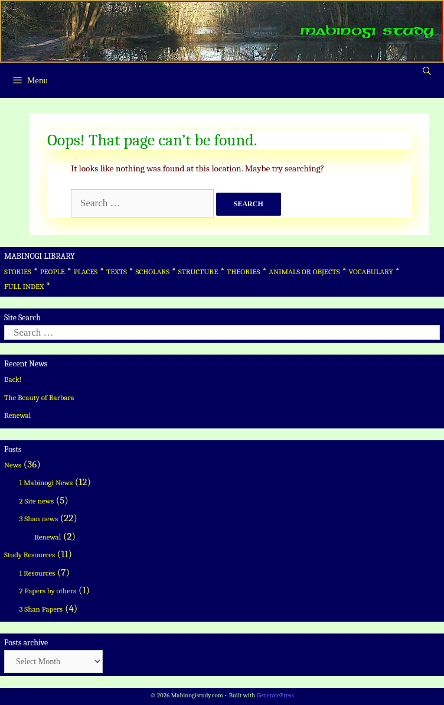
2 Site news (36, 500)
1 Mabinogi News (46, 482)
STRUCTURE (198, 271)
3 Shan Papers (41, 609)
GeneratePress (275, 695)
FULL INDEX (24, 286)
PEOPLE (52, 271)
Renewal (17, 415)
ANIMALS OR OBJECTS (304, 271)
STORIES (17, 271)
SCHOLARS (152, 271)
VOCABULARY (371, 271)
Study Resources (29, 554)
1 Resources (37, 572)
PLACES (86, 271)
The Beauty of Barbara (39, 397)
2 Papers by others (48, 590)
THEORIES (243, 271)
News (12, 464)
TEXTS (116, 271)
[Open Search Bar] (427, 71)
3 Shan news (38, 518)
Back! (13, 379)
